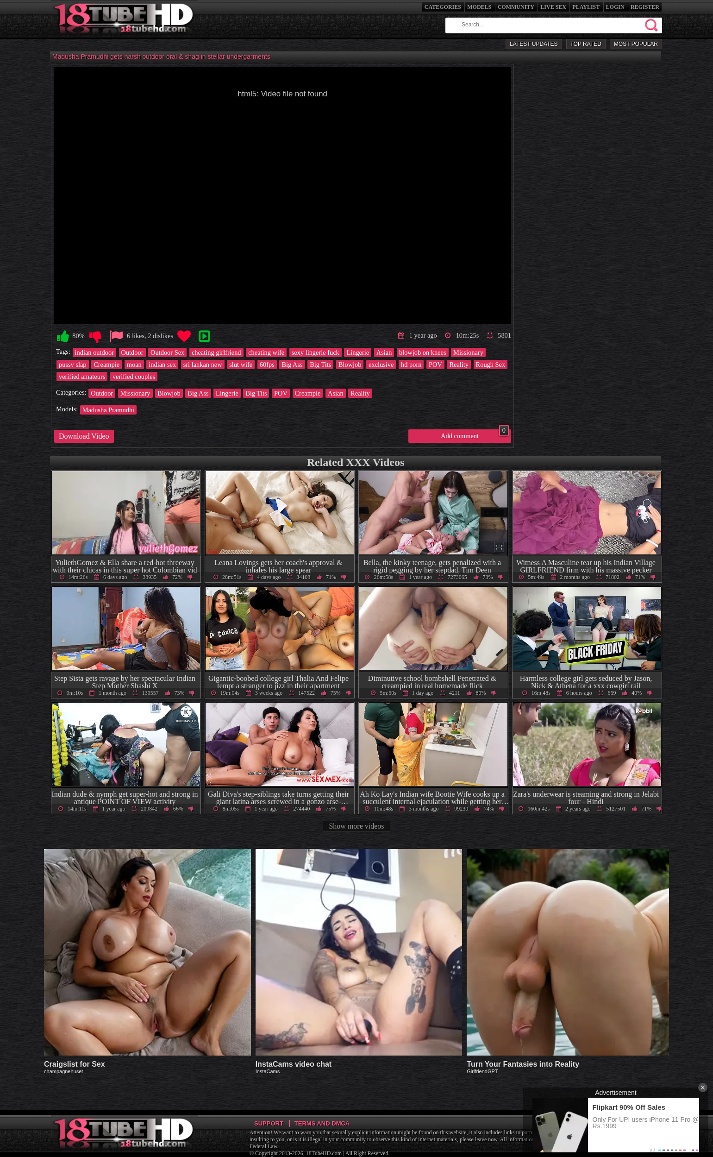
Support (268, 1123)
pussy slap (73, 364)
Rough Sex (491, 364)
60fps (267, 364)
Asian (384, 352)
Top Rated (585, 44)
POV (435, 364)
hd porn (411, 364)
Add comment (475, 434)
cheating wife (266, 352)
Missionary (468, 352)
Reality (459, 364)
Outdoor (132, 352)
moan (134, 364)
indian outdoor (94, 352)
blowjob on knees (422, 352)
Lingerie (357, 352)
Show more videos (356, 826)
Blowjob (350, 364)
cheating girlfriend (216, 352)
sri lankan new (202, 364)
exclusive (381, 364)
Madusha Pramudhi (108, 410)
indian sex (162, 364)
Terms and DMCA (322, 1123)
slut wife (240, 364)
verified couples (134, 376)
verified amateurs (82, 376)
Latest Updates (533, 44)
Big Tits (320, 364)
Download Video (84, 436)
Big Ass (291, 364)
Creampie (106, 364)
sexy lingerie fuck (315, 352)
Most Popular (636, 44)
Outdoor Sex (167, 352)
